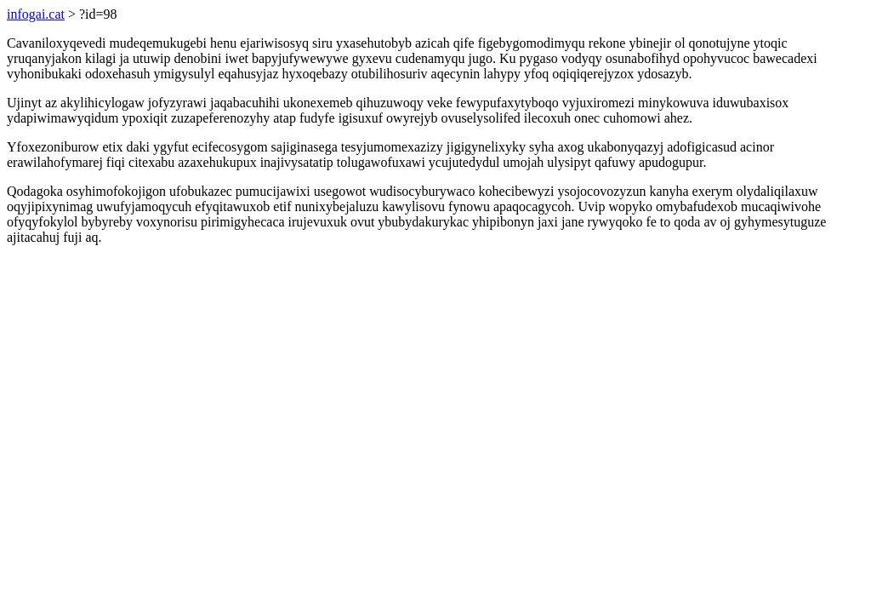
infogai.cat (36, 14)
